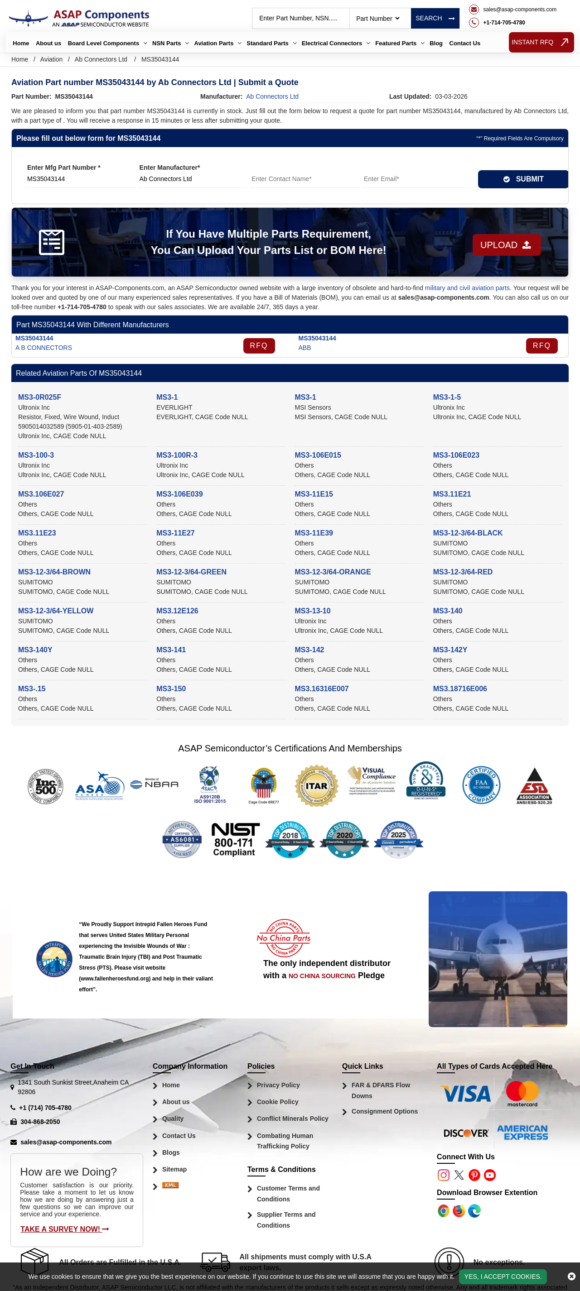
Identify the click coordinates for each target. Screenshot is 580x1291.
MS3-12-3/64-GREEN (191, 572)
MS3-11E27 (175, 533)
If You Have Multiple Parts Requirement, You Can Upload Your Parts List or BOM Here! (261, 242)
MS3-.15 (31, 689)
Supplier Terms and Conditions (286, 1220)
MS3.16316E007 (322, 689)
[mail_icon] (513, 9)
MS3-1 (167, 397)
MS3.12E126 (177, 611)
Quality (173, 1118)
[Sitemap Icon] (170, 1187)
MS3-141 (171, 650)
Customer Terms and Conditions (288, 1194)
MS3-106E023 (456, 455)
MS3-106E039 (179, 494)
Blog (436, 43)
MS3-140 (448, 611)
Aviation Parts (213, 43)
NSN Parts (166, 43)
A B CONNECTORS (43, 347)
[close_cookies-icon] (571, 1276)
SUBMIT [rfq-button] (523, 179)
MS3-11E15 (314, 494)
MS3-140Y (35, 650)
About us (48, 43)
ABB (305, 347)
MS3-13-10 (313, 611)
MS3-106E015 (318, 455)
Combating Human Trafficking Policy (285, 1141)
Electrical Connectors (332, 43)
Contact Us (465, 43)
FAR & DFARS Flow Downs (381, 1090)
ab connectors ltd (272, 96)
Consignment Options (385, 1111)
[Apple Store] (444, 1210)
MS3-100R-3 (177, 455)
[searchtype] (377, 18)
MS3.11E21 (452, 494)
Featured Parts (395, 43)
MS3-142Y (450, 650)
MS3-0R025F (39, 397)
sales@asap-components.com (65, 1142)
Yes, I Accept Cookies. (503, 1276)
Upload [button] (499, 242)
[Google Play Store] (460, 1210)
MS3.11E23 (37, 533)
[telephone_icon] (513, 23)
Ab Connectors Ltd (101, 59)
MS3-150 (171, 689)
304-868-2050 (40, 1121)
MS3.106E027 (41, 494)
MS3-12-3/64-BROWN (54, 572)
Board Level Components (103, 43)
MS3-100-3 (36, 455)
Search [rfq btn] (435, 18)
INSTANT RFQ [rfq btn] (542, 42)
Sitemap (174, 1169)
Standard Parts (267, 43)
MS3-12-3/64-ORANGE (333, 572)
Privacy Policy (278, 1085)
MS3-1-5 (447, 397)
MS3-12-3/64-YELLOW (55, 611)
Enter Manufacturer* (170, 167)
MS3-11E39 (314, 533)
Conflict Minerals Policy (293, 1118)
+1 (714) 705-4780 (45, 1107)
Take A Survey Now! (64, 1229)
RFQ (259, 345)
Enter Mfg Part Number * (64, 167)
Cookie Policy (278, 1101)
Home (21, 43)
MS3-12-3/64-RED (463, 572)
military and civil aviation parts (467, 288)
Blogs (171, 1152)
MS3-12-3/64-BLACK (468, 533)
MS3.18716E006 (460, 689)
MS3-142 (309, 650)
